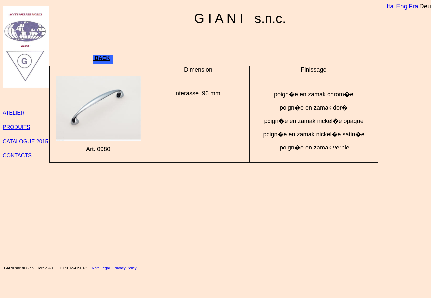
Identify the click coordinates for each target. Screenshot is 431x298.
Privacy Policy (125, 268)
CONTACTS (17, 155)
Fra (413, 6)
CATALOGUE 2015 (25, 141)
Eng (401, 6)
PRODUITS (16, 127)
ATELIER (14, 113)
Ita (390, 6)
